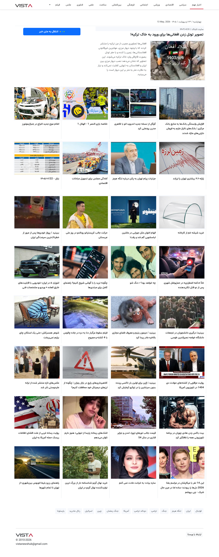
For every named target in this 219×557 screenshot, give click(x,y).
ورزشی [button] (157, 4)
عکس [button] (68, 4)
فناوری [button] (80, 4)
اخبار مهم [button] (196, 4)
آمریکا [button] (126, 511)
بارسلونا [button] (61, 511)
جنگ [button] (164, 511)
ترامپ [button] (154, 511)
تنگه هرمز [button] (176, 511)
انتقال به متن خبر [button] (52, 31)
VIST (23, 5)
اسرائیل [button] (88, 511)
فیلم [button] (57, 4)
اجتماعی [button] (144, 4)
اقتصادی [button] (169, 4)
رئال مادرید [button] (74, 511)
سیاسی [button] (182, 4)
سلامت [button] (102, 4)
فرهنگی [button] (130, 4)
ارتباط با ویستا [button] (194, 534)
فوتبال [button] (198, 511)
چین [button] (99, 511)
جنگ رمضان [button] (113, 511)
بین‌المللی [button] (116, 4)
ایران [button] (188, 511)
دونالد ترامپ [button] (140, 511)
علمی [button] (91, 4)
